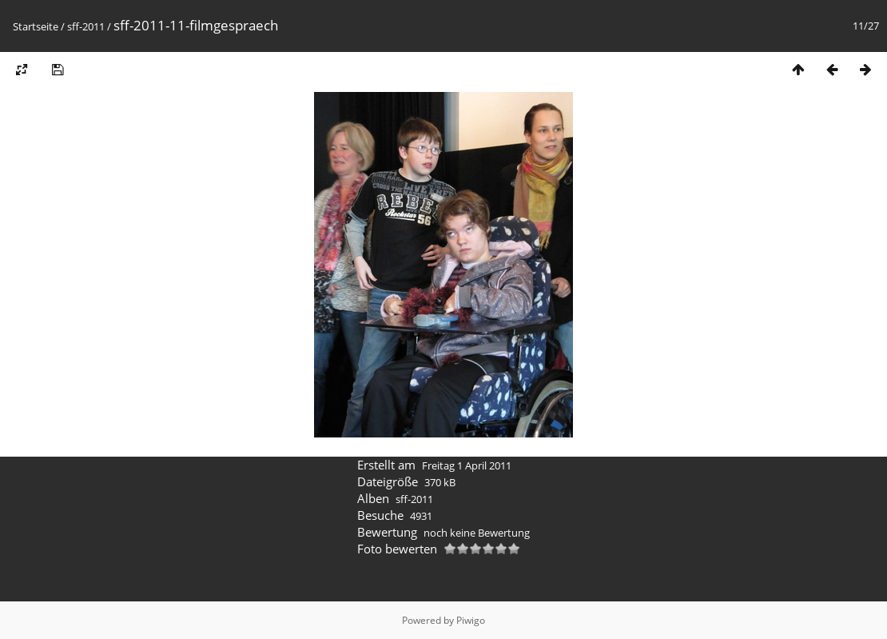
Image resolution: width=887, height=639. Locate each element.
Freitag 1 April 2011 (466, 465)
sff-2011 (86, 26)
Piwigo (470, 620)
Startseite (35, 26)
